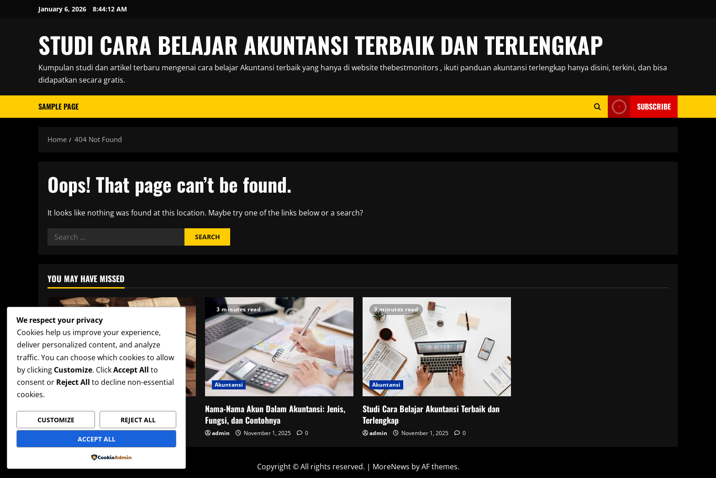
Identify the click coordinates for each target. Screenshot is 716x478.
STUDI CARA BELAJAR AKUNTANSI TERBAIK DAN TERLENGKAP (320, 44)
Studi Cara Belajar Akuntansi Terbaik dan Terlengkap (431, 414)
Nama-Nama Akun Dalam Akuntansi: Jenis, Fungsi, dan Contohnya (275, 414)
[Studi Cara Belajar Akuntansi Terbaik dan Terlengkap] (437, 346)
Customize (55, 419)
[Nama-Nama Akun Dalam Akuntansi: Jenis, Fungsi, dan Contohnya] (279, 346)
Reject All (138, 419)
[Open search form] (597, 107)
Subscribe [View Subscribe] (639, 106)
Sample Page (58, 106)
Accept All (97, 439)
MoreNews (391, 467)
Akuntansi (229, 385)
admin (221, 433)
